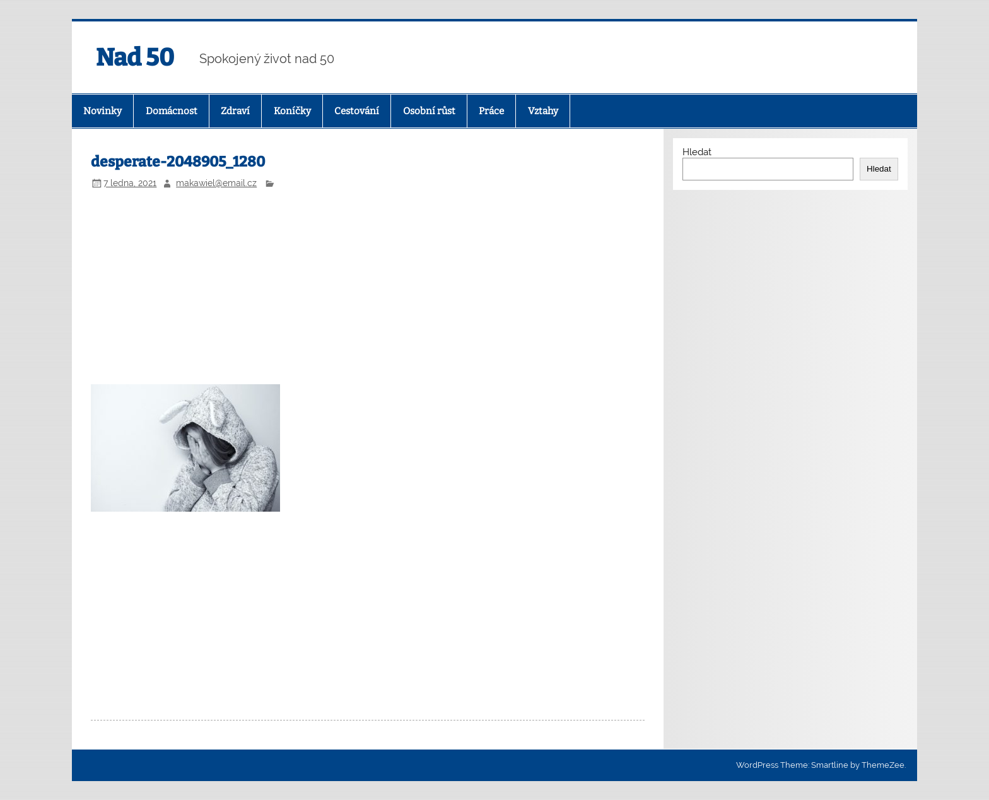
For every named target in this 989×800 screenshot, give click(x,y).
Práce (491, 111)
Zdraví (235, 111)
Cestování (356, 111)
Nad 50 (135, 57)
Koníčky (292, 111)
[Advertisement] (368, 289)
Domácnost (171, 111)
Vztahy (543, 111)
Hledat (696, 152)
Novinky (102, 111)
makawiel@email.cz (216, 183)
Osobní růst (429, 111)
